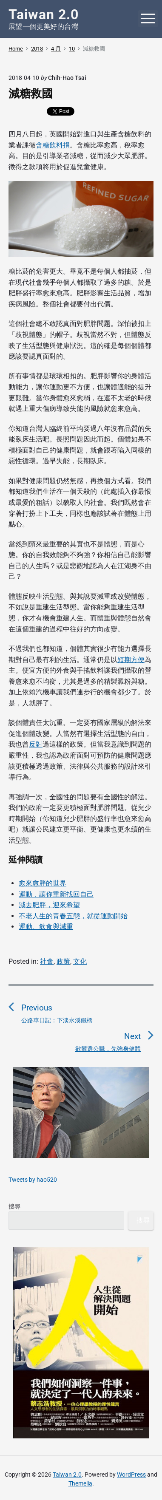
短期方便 (131, 660)
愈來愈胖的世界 (42, 883)
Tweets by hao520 (33, 1179)
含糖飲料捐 (53, 145)
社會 (47, 961)
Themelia (80, 1483)
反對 (36, 744)
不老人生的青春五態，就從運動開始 (73, 916)
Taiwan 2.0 (67, 1474)
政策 (63, 961)
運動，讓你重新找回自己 (56, 894)
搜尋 (14, 1206)
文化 (80, 961)
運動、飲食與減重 (46, 927)
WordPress (131, 1474)
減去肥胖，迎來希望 (49, 905)
